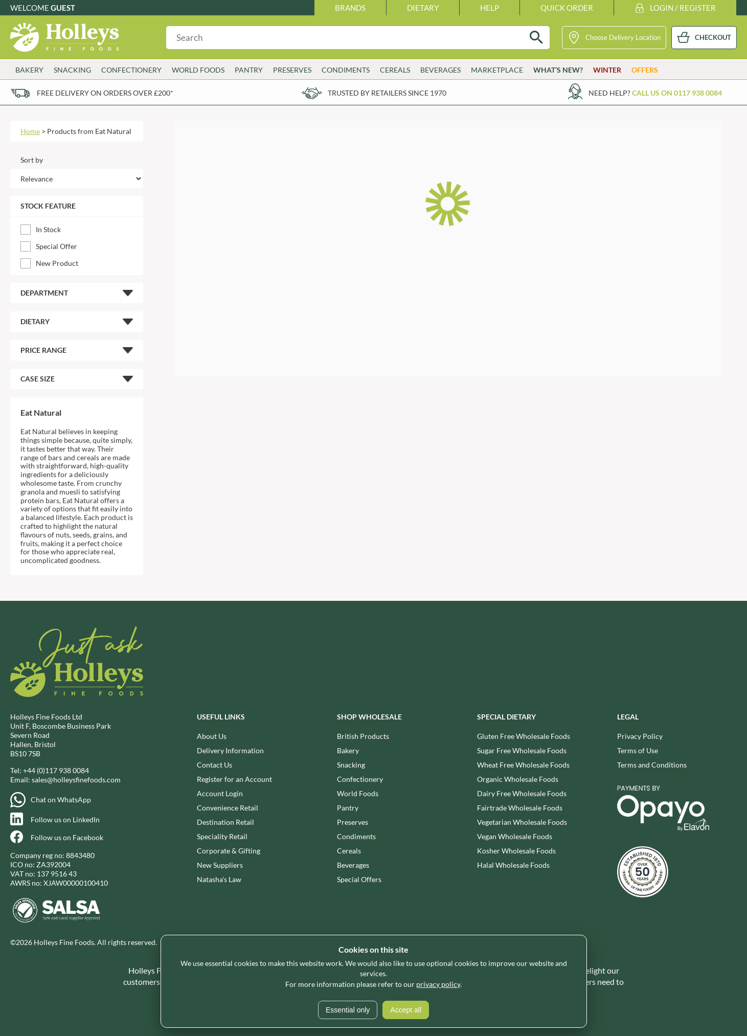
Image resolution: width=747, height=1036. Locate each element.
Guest (63, 7)
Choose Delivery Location (623, 37)
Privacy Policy (640, 736)
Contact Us (214, 764)
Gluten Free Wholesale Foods (523, 736)
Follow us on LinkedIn (65, 819)
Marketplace (497, 69)
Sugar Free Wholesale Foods (522, 750)
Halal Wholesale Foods (513, 865)
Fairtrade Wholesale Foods (519, 807)
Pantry (249, 69)
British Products (363, 736)
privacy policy (438, 984)
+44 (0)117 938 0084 (56, 770)
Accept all (405, 1010)
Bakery (29, 69)
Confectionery (131, 69)
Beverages (440, 69)
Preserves (292, 69)
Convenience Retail (227, 807)
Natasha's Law (219, 879)
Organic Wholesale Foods (517, 779)
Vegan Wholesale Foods (514, 836)
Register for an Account (234, 779)
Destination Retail (225, 822)
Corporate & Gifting (228, 850)
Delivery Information (230, 750)
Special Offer (56, 246)
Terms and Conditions (652, 764)
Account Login (220, 793)
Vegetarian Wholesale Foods (522, 822)
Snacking (72, 69)
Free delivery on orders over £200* (105, 92)
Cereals (395, 69)
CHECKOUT (713, 37)
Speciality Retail (222, 836)
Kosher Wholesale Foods (516, 850)
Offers (644, 69)
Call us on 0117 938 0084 (677, 92)
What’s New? (558, 69)
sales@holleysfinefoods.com (76, 779)
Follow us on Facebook (67, 837)
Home (30, 131)
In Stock (48, 229)
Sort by (31, 159)
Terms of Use (637, 750)
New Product (57, 263)
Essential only (348, 1010)
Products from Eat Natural (89, 131)
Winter (607, 69)
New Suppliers (220, 865)
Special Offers (359, 879)
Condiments (346, 69)
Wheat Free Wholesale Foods (523, 764)
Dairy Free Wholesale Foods (522, 793)
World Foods (198, 69)
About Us (212, 736)
